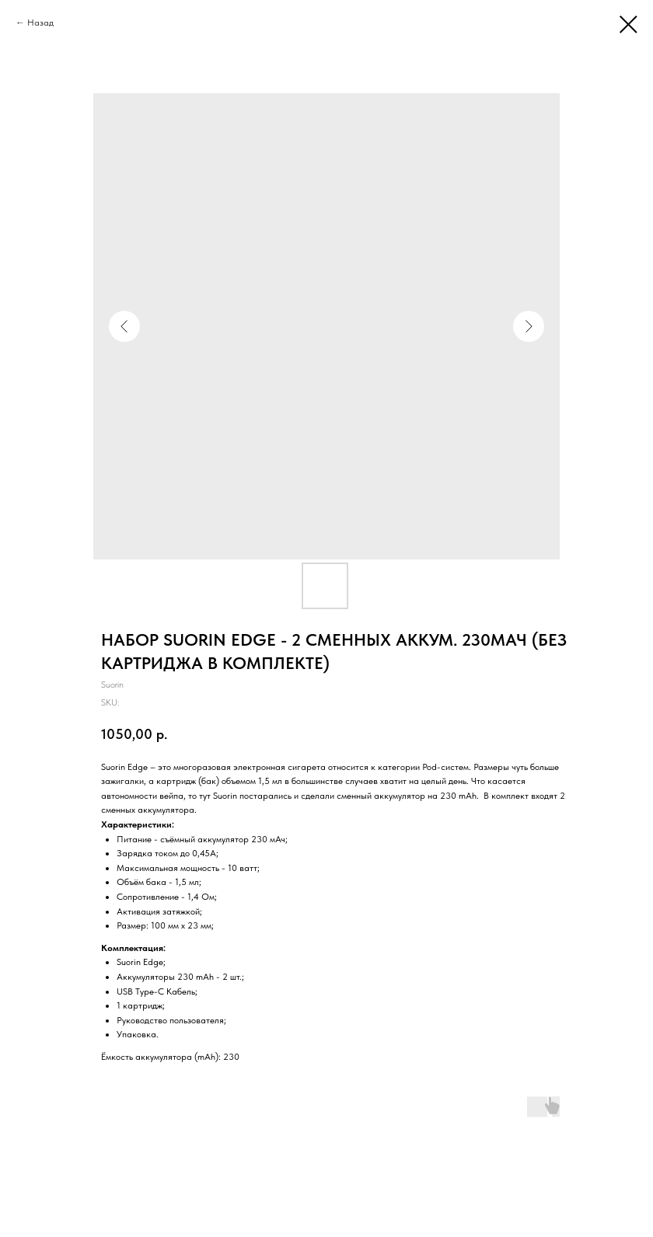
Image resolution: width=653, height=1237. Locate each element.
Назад (40, 22)
